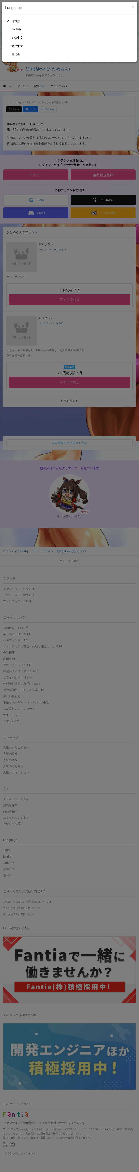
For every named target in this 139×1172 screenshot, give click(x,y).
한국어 (15, 54)
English (16, 29)
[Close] (133, 7)
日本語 (15, 21)
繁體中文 (17, 46)
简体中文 (17, 37)
